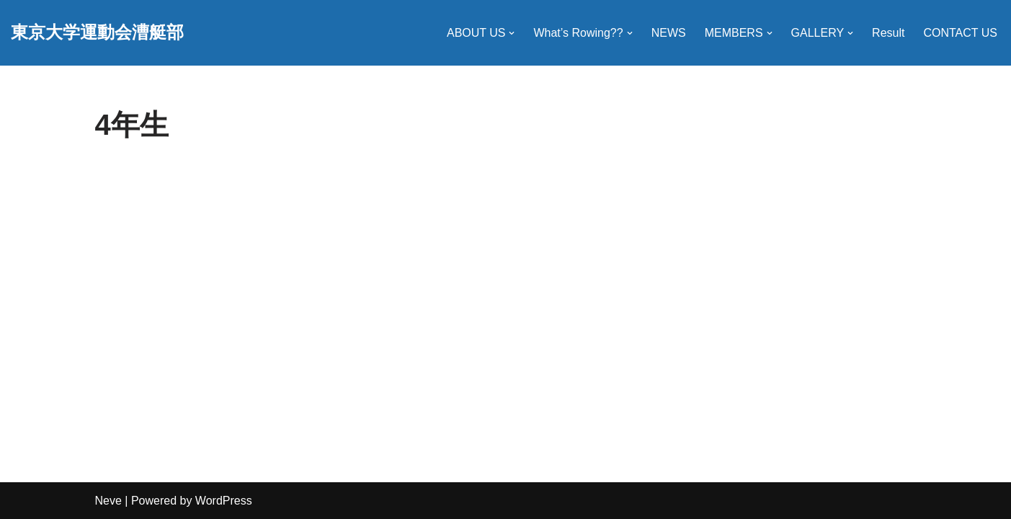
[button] (512, 33)
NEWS (668, 33)
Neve (108, 500)
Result (888, 33)
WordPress (223, 500)
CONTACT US (960, 33)
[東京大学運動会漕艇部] (97, 33)
